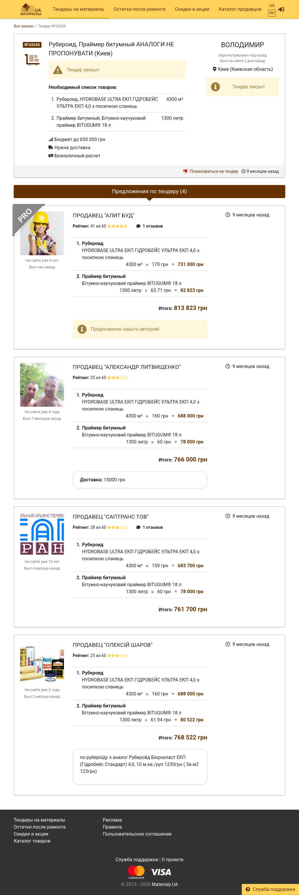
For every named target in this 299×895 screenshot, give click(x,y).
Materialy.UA (165, 884)
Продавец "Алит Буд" (104, 215)
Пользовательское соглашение (137, 834)
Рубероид (67, 99)
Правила (112, 827)
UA (272, 5)
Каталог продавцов (240, 9)
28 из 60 (98, 527)
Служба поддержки (270, 889)
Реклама (112, 820)
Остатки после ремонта (140, 9)
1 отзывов (149, 226)
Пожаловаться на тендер (210, 171)
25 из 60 (98, 377)
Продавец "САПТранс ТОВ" (111, 516)
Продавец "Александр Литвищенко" (127, 367)
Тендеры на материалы (79, 9)
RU (272, 12)
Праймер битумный (78, 118)
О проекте (172, 859)
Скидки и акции (192, 9)
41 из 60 (98, 226)
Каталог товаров (32, 841)
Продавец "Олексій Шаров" (112, 645)
